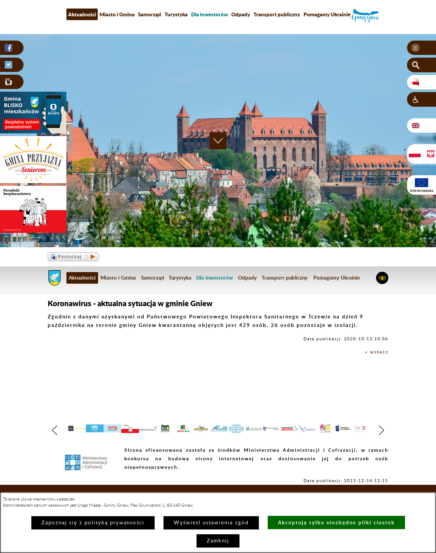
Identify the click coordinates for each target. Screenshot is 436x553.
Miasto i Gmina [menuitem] (117, 14)
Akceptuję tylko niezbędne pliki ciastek (336, 522)
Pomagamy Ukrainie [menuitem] (327, 14)
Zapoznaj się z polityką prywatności (93, 522)
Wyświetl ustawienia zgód (211, 522)
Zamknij (218, 540)
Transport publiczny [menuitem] (276, 14)
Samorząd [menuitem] (149, 14)
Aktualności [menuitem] (82, 14)
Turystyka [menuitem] (176, 14)
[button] (421, 48)
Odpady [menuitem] (240, 14)
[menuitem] (209, 14)
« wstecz (376, 352)
